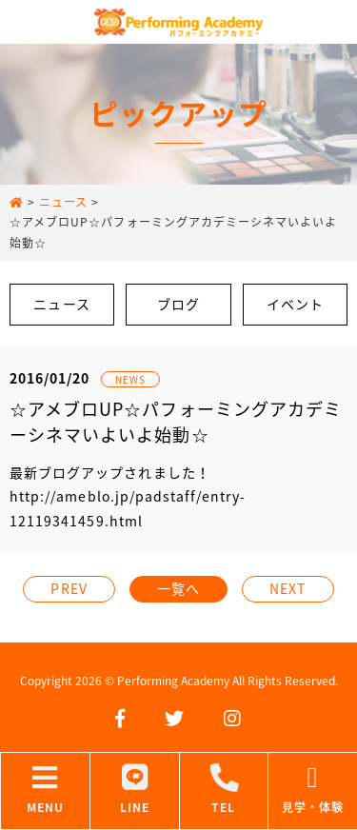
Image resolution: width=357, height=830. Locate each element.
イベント (295, 303)
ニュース (61, 303)
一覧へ (178, 588)
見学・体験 (312, 789)
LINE (134, 789)
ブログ (178, 303)
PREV (68, 588)
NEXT (287, 588)
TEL (224, 789)
